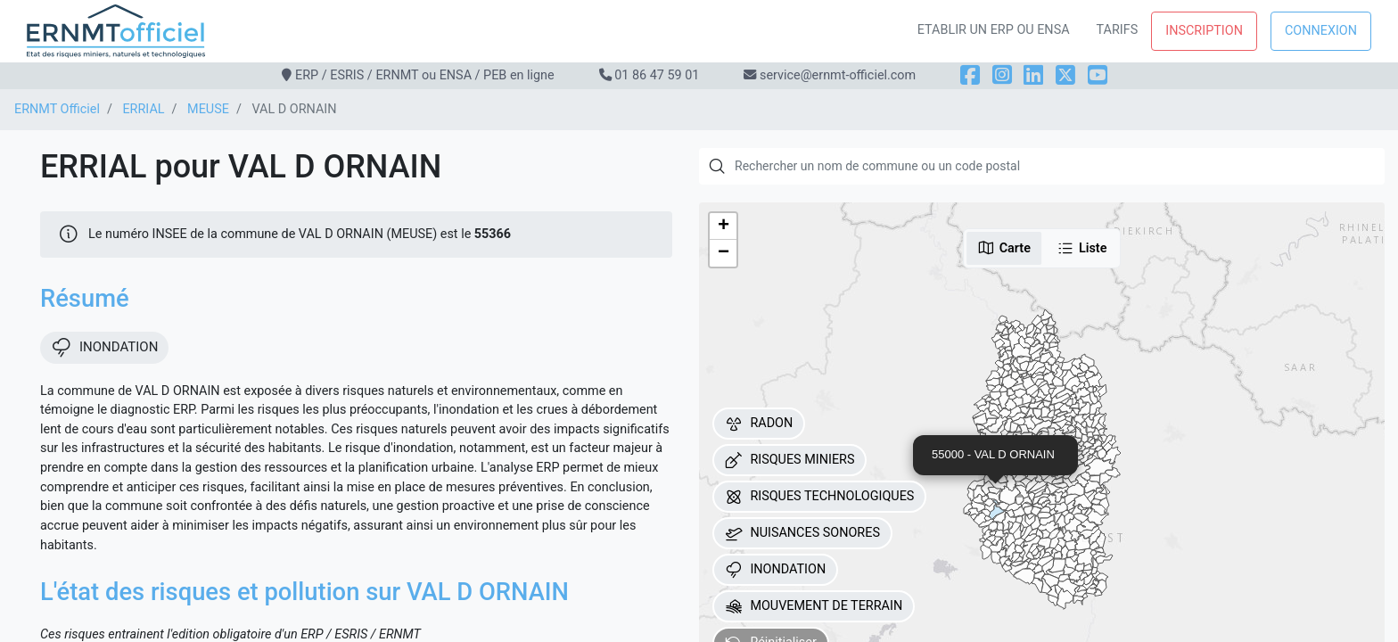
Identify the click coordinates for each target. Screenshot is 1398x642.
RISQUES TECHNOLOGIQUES (819, 497)
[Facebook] (970, 75)
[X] (1065, 75)
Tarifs (1118, 29)
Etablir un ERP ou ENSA (993, 29)
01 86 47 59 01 (656, 75)
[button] (723, 226)
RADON (759, 423)
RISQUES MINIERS (789, 460)
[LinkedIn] (1033, 75)
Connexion (1321, 30)
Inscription (1204, 30)
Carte (1004, 248)
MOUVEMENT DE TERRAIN (813, 606)
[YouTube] (1097, 75)
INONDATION (775, 570)
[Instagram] (1002, 75)
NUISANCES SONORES (802, 533)
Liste (1082, 248)
